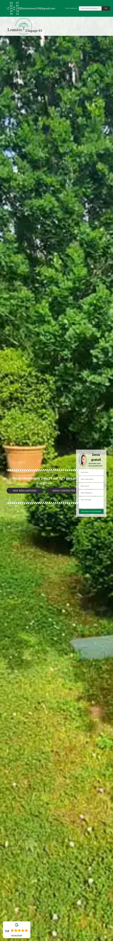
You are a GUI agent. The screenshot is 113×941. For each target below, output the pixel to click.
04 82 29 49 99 (8, 8)
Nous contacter (64, 490)
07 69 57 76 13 (14, 8)
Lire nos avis (16, 935)
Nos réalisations (25, 490)
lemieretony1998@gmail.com (35, 8)
